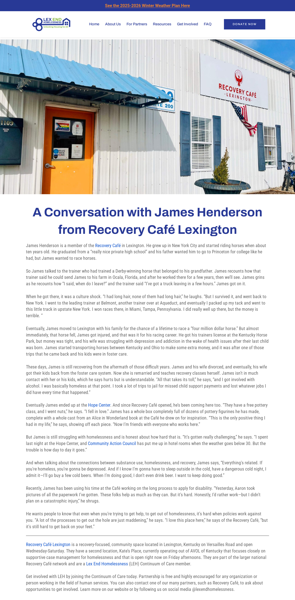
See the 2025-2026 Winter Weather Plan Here (147, 5)
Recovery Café (108, 245)
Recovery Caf (37, 544)
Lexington (61, 544)
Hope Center (99, 405)
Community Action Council (112, 443)
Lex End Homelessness (107, 563)
